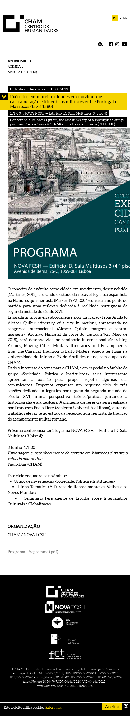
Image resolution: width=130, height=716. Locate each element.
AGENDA (14, 66)
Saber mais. (53, 707)
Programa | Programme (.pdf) (33, 551)
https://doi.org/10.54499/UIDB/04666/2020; (65, 677)
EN (125, 17)
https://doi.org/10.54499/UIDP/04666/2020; (52, 681)
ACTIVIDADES (18, 61)
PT (115, 17)
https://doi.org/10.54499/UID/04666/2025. (65, 685)
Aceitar (112, 706)
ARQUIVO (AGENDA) (22, 72)
